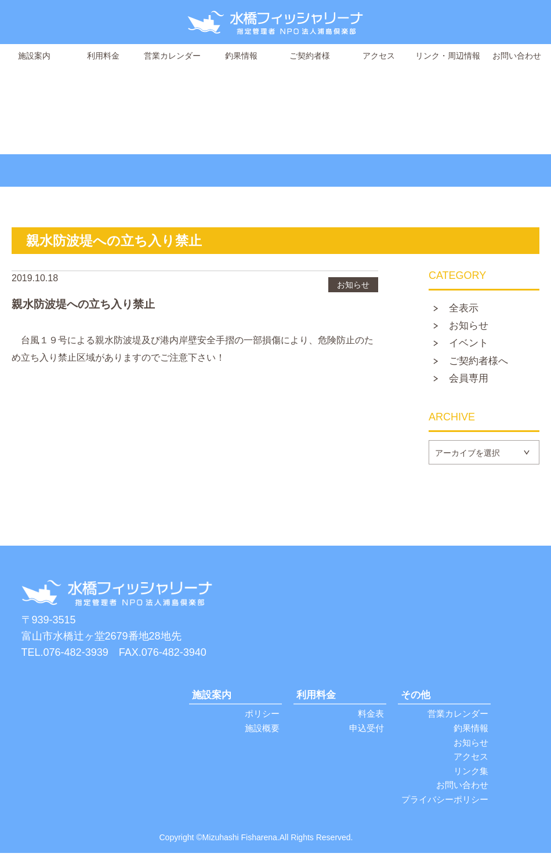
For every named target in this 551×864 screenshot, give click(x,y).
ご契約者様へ (482, 365)
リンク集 (471, 780)
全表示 (466, 309)
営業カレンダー (172, 55)
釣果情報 (241, 55)
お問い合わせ (516, 55)
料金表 (371, 720)
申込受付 (366, 735)
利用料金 (103, 55)
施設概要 (262, 735)
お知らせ (471, 327)
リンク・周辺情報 (447, 55)
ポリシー (262, 720)
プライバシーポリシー (444, 810)
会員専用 (471, 383)
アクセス (378, 55)
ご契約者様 (309, 55)
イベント (471, 346)
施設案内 (34, 55)
